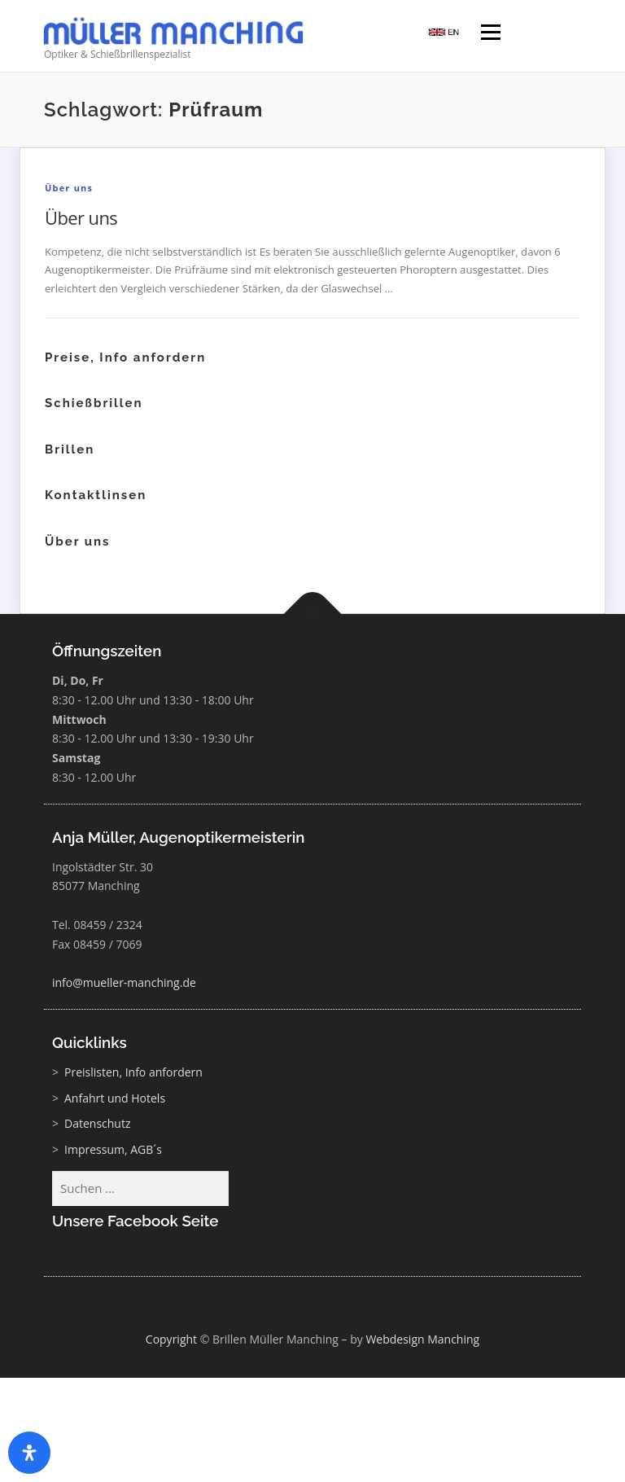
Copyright (171, 1339)
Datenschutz (97, 1123)
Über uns (69, 188)
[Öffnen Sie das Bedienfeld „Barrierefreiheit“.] (29, 1453)
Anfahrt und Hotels (114, 1098)
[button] (589, 1446)
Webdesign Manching (422, 1339)
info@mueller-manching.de (124, 982)
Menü (490, 33)
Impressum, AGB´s (113, 1149)
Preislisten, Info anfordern (133, 1072)
